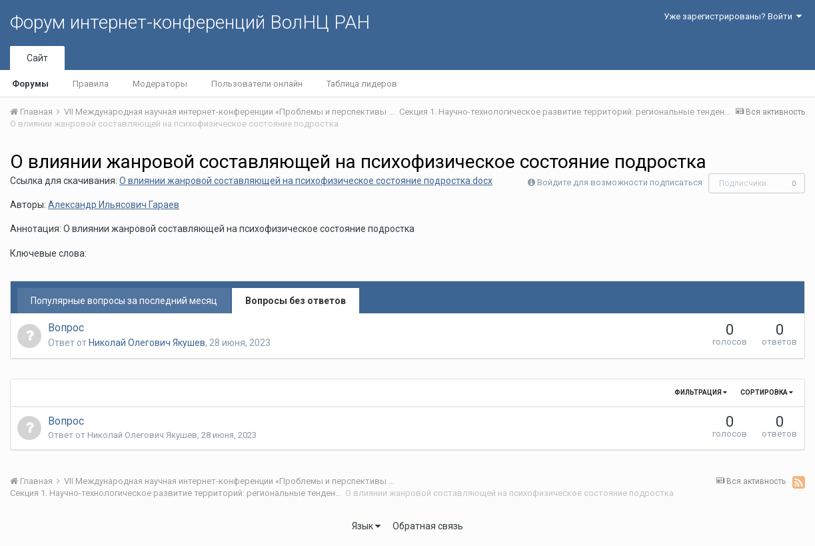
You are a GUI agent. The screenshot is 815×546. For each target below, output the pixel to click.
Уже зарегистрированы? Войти (733, 16)
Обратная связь (428, 526)
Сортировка (766, 392)
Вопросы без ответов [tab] (295, 300)
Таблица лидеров (362, 84)
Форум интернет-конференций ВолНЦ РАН (190, 22)
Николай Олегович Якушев (147, 342)
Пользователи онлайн (257, 84)
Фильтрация (700, 392)
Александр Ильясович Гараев (113, 204)
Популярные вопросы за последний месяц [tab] (124, 300)
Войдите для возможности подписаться (619, 182)
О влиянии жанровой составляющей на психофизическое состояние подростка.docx (305, 180)
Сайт (37, 58)
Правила (91, 84)
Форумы (30, 84)
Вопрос (66, 327)
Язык (366, 526)
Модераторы (160, 84)
